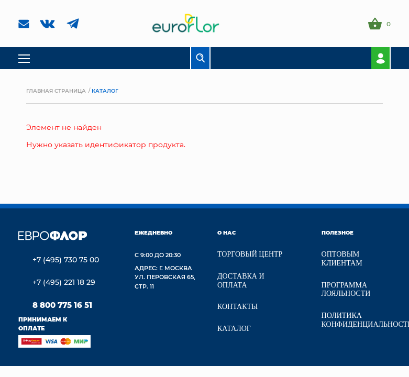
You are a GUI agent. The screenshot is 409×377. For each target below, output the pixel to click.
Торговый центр (249, 254)
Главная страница (56, 90)
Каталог (234, 328)
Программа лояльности (346, 289)
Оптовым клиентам (342, 258)
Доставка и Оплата (240, 280)
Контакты (237, 307)
